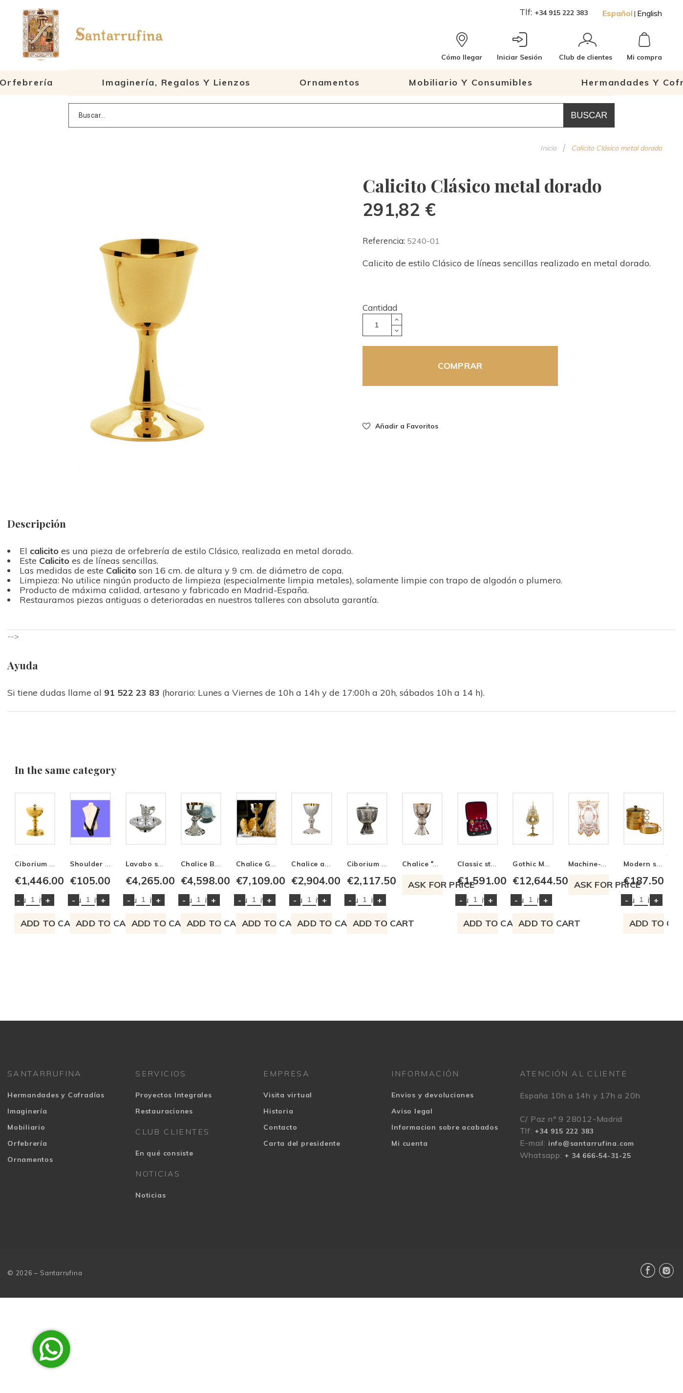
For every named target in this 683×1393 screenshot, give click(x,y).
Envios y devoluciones (432, 1240)
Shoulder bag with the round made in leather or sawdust (284, 1009)
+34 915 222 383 (561, 12)
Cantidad (380, 307)
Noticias (150, 1340)
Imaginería (27, 1256)
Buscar (589, 115)
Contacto (280, 1272)
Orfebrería (27, 1288)
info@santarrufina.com (591, 1288)
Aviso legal (412, 1256)
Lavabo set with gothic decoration (410, 1009)
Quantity (31, 1045)
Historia (278, 1256)
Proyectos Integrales (173, 1240)
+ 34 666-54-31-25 (597, 1300)
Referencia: (385, 241)
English (649, 13)
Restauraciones (164, 1256)
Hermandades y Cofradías (56, 1240)
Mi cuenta (409, 1288)
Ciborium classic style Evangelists (75, 1009)
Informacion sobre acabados (444, 1272)
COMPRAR (460, 365)
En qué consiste (164, 1298)
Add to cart (91, 1068)
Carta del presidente (302, 1288)
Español (617, 13)
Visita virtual (287, 1240)
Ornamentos (30, 1304)
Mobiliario (26, 1272)
